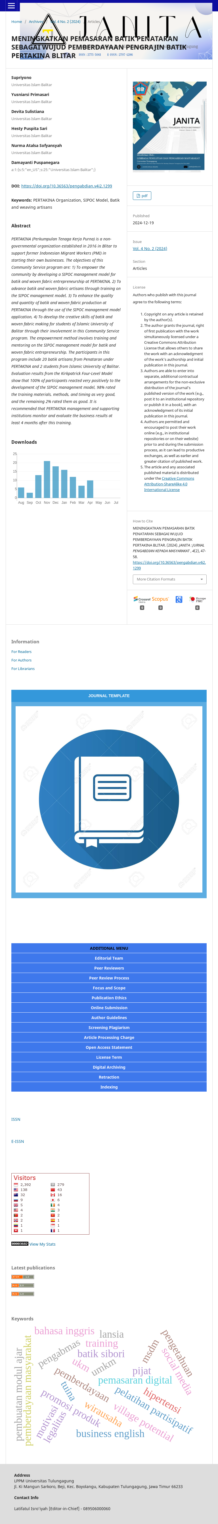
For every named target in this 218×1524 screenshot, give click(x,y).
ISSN (16, 1119)
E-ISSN (17, 1141)
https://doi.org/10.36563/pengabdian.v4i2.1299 (66, 186)
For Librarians (23, 668)
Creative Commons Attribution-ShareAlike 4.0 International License (169, 484)
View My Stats (43, 1244)
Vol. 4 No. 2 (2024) (65, 21)
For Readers (21, 651)
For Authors (21, 660)
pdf (144, 195)
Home (16, 21)
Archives (36, 21)
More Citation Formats (156, 579)
